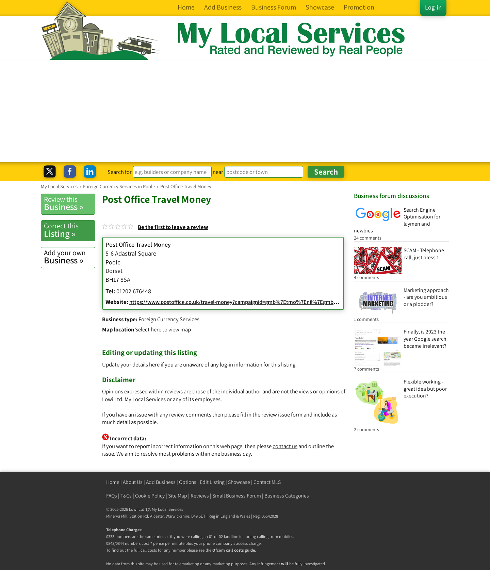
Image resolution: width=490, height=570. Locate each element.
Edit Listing (212, 482)
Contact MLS (267, 482)
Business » (69, 203)
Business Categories (286, 495)
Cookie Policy (150, 495)
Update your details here (131, 364)
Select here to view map (163, 329)
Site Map (177, 495)
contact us (285, 446)
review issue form (282, 414)
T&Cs (126, 495)
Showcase (239, 482)
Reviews (200, 495)
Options (187, 482)
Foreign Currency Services (168, 319)
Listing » (69, 230)
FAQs (111, 495)
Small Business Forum (236, 495)
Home (112, 482)
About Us (133, 482)
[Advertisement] (245, 111)
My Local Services (167, 509)
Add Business (161, 482)
